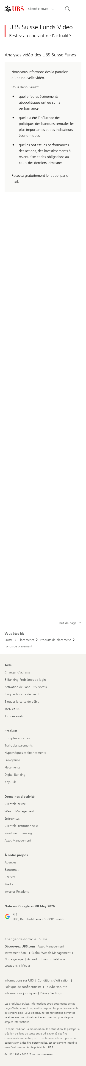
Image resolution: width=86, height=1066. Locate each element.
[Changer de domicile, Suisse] (43, 939)
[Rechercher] (67, 9)
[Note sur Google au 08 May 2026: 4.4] (34, 913)
